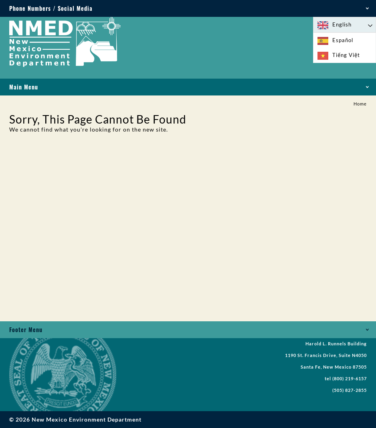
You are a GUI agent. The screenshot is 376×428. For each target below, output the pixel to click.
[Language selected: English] (344, 24)
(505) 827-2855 (349, 390)
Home (360, 103)
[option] (344, 40)
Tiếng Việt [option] (346, 55)
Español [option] (342, 40)
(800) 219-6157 (349, 378)
